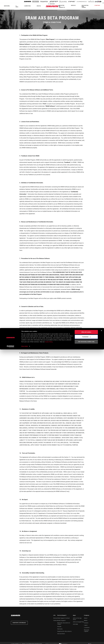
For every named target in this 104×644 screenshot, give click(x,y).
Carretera (19, 6)
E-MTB (12, 6)
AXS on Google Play (78, 620)
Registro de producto (73, 6)
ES (101, 1)
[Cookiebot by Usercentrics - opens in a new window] (10, 641)
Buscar (65, 5)
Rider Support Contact (63, 618)
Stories (55, 618)
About (86, 618)
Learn (40, 6)
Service (81, 5)
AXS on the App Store (78, 618)
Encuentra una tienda (90, 6)
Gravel (27, 6)
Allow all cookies (86, 626)
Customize (86, 631)
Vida (33, 6)
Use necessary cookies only (86, 636)
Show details (25, 640)
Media (86, 620)
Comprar (99, 5)
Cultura (55, 620)
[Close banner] (101, 625)
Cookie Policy (49, 636)
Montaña (5, 6)
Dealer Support (61, 620)
